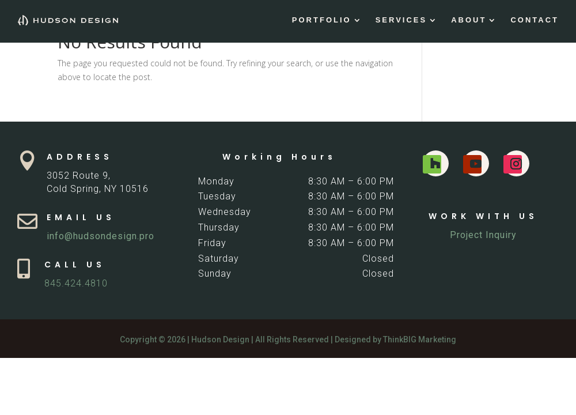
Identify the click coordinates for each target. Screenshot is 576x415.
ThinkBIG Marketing (419, 339)
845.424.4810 (76, 283)
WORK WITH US (483, 216)
